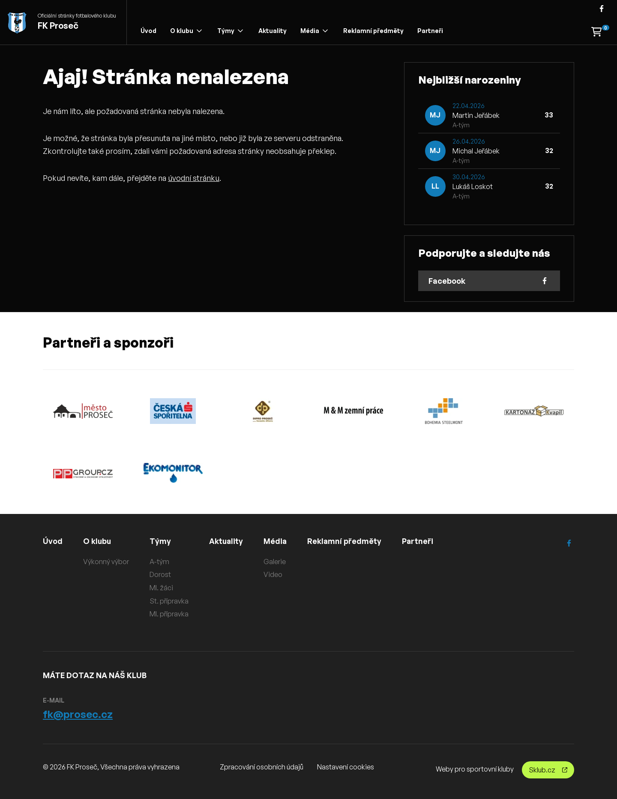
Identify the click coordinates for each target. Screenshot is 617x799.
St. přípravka (169, 600)
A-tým (159, 561)
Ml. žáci (161, 587)
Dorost (160, 574)
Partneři (430, 30)
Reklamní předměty (373, 30)
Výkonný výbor (106, 561)
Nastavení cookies (345, 767)
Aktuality (272, 30)
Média (314, 30)
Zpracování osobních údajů (261, 767)
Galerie (275, 561)
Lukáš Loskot (472, 186)
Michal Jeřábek (476, 151)
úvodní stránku (193, 178)
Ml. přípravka (169, 614)
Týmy (230, 30)
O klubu (186, 30)
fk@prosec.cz (78, 714)
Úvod (148, 30)
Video (273, 574)
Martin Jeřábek (476, 115)
